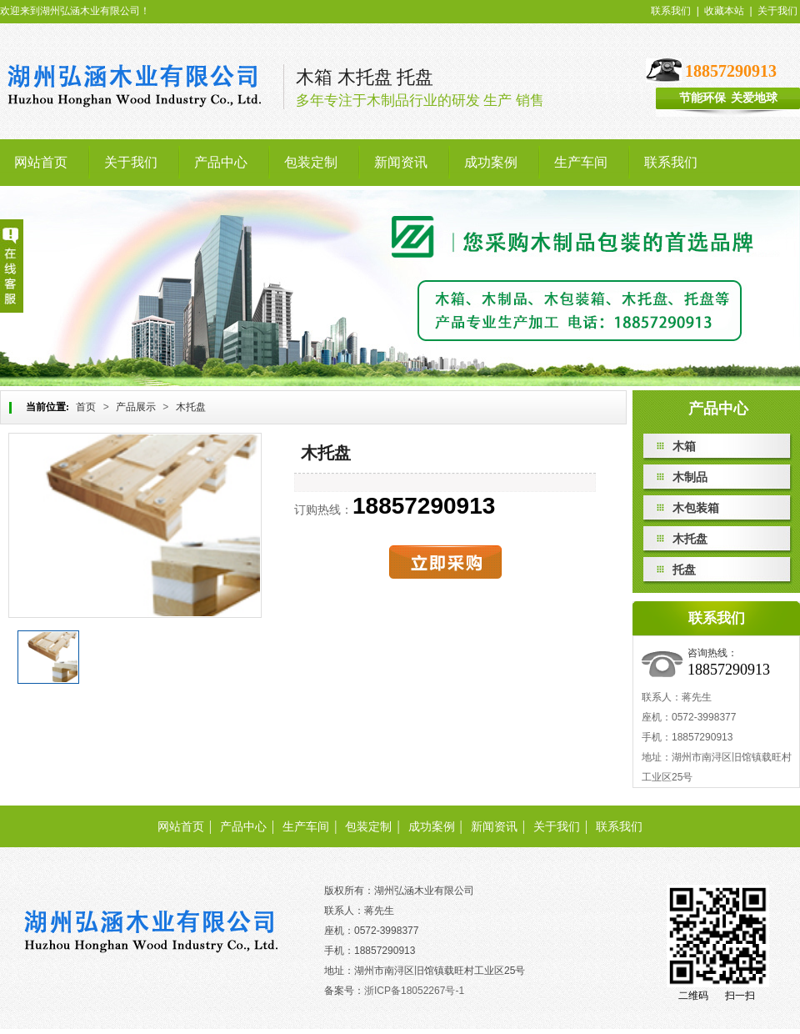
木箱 (684, 446)
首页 (86, 407)
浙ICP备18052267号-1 (414, 990)
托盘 (684, 569)
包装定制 (368, 827)
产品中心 (243, 827)
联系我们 (671, 11)
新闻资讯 (494, 827)
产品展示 (136, 407)
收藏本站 (724, 11)
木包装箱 (695, 507)
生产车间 (305, 827)
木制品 (690, 477)
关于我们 (778, 11)
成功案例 (431, 827)
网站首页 (181, 827)
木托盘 (191, 407)
